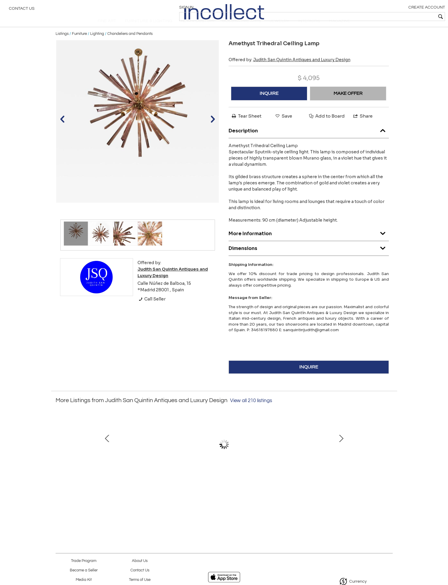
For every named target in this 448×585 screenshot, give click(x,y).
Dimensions (309, 258)
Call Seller (152, 310)
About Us (140, 561)
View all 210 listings (251, 412)
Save (283, 127)
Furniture (79, 45)
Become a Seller (84, 570)
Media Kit (84, 580)
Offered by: (289, 71)
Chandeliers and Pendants (130, 45)
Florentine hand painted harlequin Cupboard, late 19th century (284, 492)
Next (388, 461)
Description (309, 140)
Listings (62, 45)
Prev (60, 461)
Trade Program (83, 561)
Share (362, 127)
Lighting (97, 45)
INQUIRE (269, 105)
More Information (309, 243)
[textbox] (400, 16)
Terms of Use (140, 580)
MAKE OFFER (348, 105)
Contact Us (22, 10)
